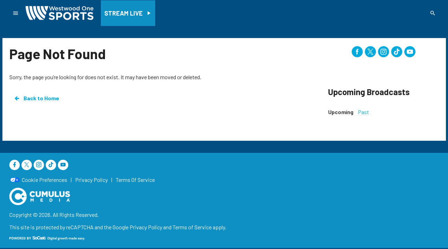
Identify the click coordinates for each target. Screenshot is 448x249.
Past (363, 112)
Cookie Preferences (44, 180)
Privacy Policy (146, 227)
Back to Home (36, 98)
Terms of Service (192, 227)
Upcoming (340, 112)
